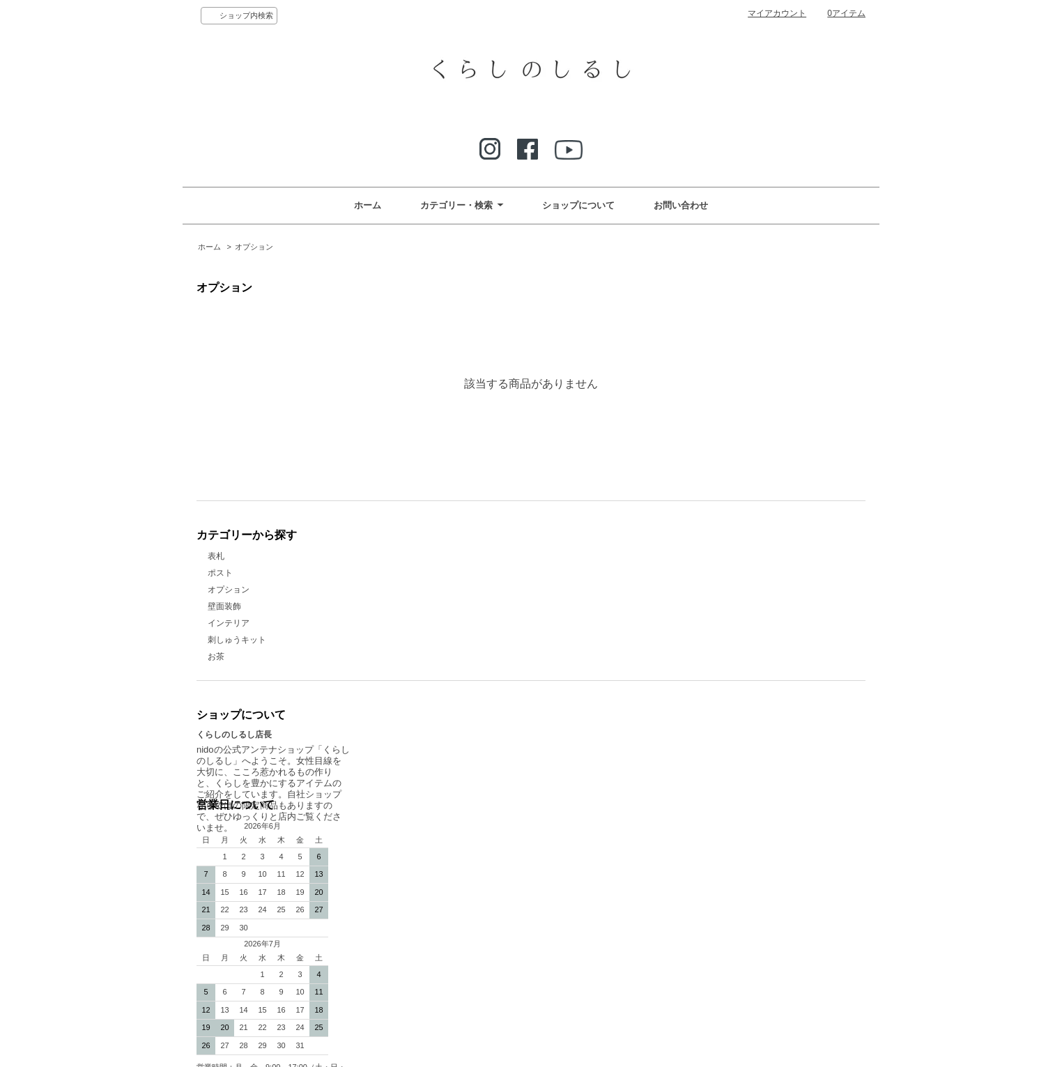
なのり (547, 813)
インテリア (228, 623)
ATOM (734, 780)
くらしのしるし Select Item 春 (598, 830)
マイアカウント (777, 13)
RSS (707, 780)
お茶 (216, 656)
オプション (254, 247)
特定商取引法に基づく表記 (585, 863)
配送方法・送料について (581, 780)
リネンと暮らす (564, 847)
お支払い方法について (577, 763)
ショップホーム (564, 730)
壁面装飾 (224, 606)
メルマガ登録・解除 (572, 796)
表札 (216, 556)
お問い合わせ (681, 205)
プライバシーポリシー (741, 763)
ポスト (220, 573)
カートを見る (724, 746)
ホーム (367, 205)
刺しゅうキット (237, 640)
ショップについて (578, 205)
